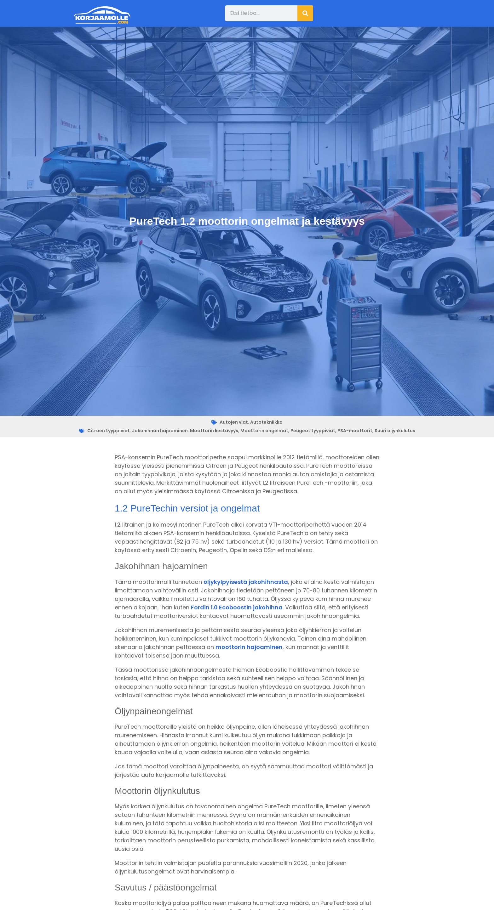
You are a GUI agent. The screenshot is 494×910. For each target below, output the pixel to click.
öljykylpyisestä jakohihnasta (246, 582)
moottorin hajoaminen (249, 647)
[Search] (305, 13)
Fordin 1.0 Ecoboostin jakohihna (237, 607)
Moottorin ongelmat (264, 430)
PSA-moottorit (354, 430)
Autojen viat (234, 422)
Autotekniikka (266, 422)
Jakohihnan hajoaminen (160, 430)
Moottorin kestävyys (214, 430)
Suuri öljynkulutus (395, 430)
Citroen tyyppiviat (108, 430)
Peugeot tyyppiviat (312, 430)
